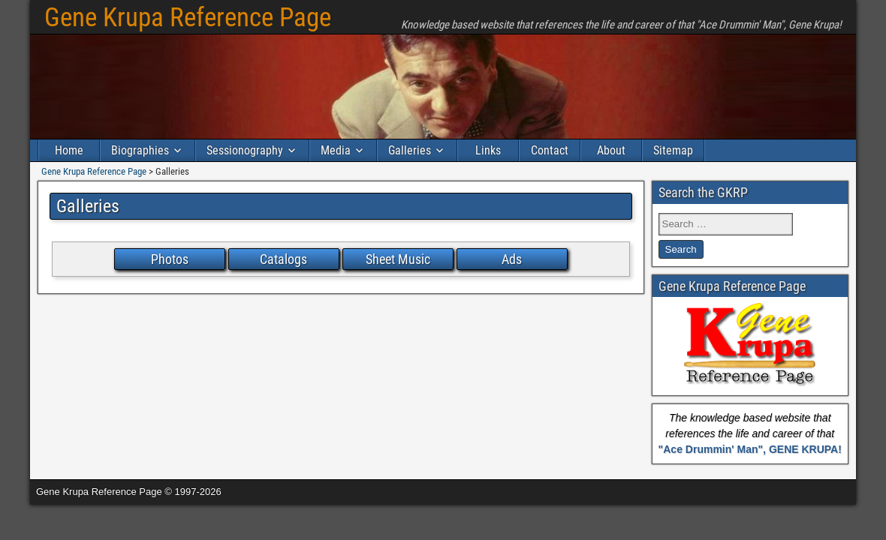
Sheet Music (398, 259)
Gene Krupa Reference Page (187, 17)
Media (336, 150)
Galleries (409, 150)
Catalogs (283, 259)
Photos (169, 259)
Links (488, 150)
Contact (549, 150)
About (611, 150)
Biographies (140, 150)
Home (69, 150)
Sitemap (673, 150)
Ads (512, 259)
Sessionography (244, 150)
